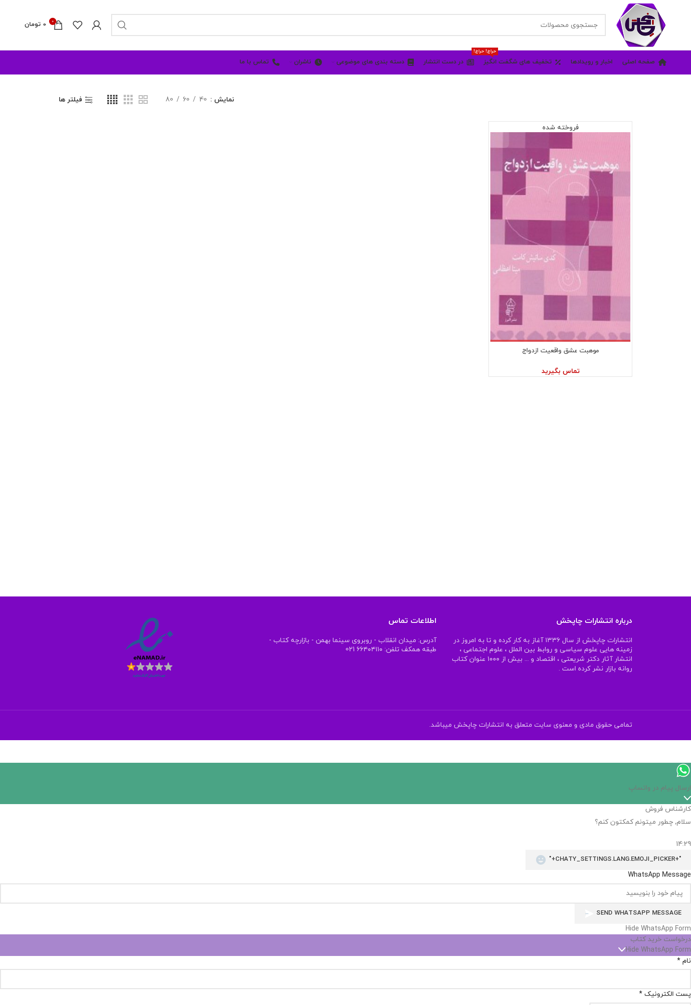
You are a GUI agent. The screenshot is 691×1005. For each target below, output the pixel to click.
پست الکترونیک (665, 994)
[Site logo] (640, 24)
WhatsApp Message (659, 875)
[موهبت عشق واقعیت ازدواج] (560, 232)
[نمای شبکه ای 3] (128, 100)
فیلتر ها (70, 100)
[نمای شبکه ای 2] (143, 100)
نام (684, 961)
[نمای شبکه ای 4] (112, 100)
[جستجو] (358, 25)
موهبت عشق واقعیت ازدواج (561, 351)
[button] (345, 929)
